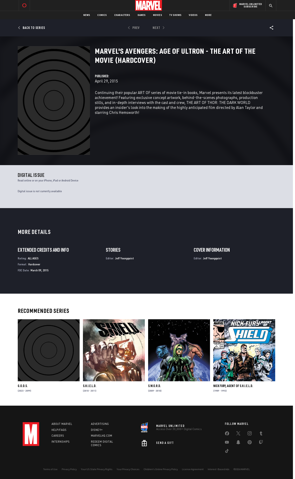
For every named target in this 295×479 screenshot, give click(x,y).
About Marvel (62, 423)
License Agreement (193, 469)
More (208, 15)
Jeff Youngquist (124, 258)
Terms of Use (50, 469)
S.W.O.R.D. (154, 386)
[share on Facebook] (227, 434)
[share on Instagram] (250, 434)
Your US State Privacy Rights (96, 469)
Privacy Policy (69, 469)
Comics (102, 15)
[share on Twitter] (238, 434)
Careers (58, 435)
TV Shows (175, 15)
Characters (122, 15)
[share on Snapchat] (238, 443)
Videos (193, 15)
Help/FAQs (59, 429)
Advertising (100, 423)
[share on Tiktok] (227, 452)
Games (142, 15)
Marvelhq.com (101, 435)
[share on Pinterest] (250, 443)
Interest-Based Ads (218, 469)
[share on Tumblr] (261, 434)
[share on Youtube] (227, 443)
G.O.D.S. (23, 386)
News (86, 15)
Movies (157, 15)
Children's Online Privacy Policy (161, 469)
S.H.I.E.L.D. (89, 386)
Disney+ (97, 429)
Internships (61, 441)
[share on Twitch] (261, 443)
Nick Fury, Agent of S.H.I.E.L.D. (233, 386)
